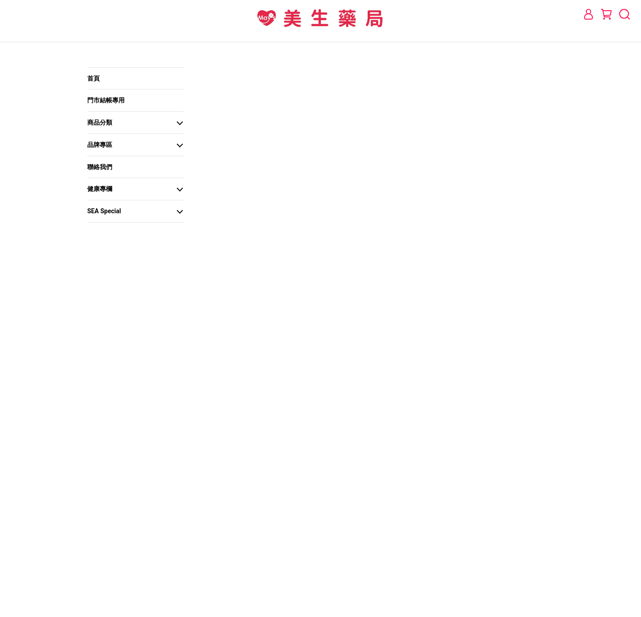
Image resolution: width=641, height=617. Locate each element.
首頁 (93, 78)
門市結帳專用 (106, 100)
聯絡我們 (99, 166)
